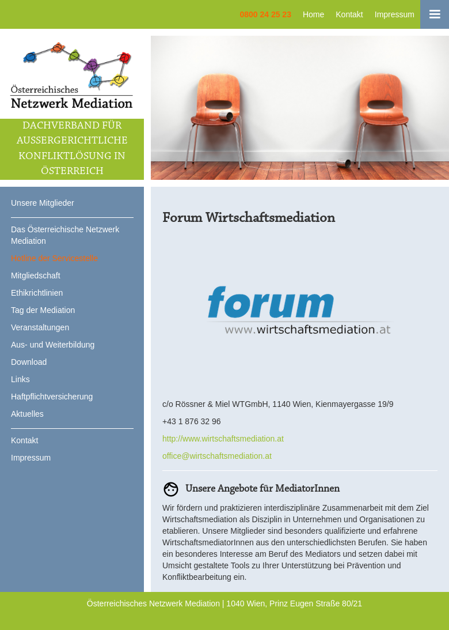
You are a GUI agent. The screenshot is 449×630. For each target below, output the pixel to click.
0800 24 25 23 (265, 14)
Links (20, 379)
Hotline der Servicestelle (54, 258)
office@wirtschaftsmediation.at (217, 456)
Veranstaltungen (40, 327)
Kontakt (349, 14)
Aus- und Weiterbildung (52, 344)
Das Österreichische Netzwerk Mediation (65, 235)
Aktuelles (27, 413)
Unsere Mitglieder (42, 203)
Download (29, 362)
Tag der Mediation (43, 310)
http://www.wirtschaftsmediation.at (223, 438)
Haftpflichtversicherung (52, 396)
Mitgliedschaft (35, 275)
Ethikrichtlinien (37, 292)
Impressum (394, 14)
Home (313, 14)
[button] (434, 14)
